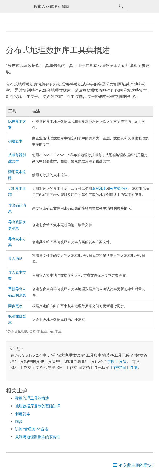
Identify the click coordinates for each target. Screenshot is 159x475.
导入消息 (15, 259)
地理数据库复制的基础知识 (37, 406)
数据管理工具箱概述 (32, 398)
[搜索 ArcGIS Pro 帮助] (75, 6)
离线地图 (99, 189)
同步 (19, 422)
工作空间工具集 (124, 368)
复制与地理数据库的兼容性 (37, 437)
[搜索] (121, 6)
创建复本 (15, 142)
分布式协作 (118, 189)
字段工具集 (117, 362)
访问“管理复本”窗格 (31, 429)
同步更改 (15, 306)
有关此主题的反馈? (136, 465)
